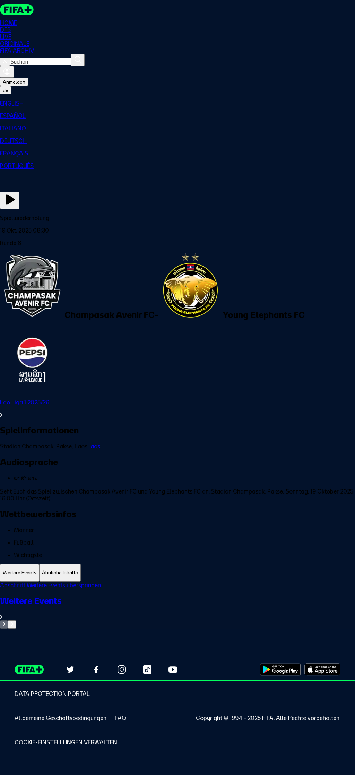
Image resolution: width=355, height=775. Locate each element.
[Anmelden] (7, 72)
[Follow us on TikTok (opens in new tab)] (147, 669)
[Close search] (5, 62)
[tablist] (177, 573)
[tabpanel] (177, 605)
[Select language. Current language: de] (5, 90)
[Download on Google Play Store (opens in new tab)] (280, 669)
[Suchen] (78, 60)
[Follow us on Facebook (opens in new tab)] (96, 669)
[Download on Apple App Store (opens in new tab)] (322, 669)
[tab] (19, 573)
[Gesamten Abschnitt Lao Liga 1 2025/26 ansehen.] (177, 408)
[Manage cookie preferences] (66, 742)
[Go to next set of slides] (12, 624)
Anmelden (14, 82)
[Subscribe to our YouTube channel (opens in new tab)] (173, 669)
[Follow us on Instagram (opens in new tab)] (121, 669)
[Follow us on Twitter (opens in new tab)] (70, 669)
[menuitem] (177, 103)
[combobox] (40, 61)
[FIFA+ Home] (17, 9)
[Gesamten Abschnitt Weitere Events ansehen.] (177, 608)
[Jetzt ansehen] (9, 200)
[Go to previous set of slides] (4, 624)
